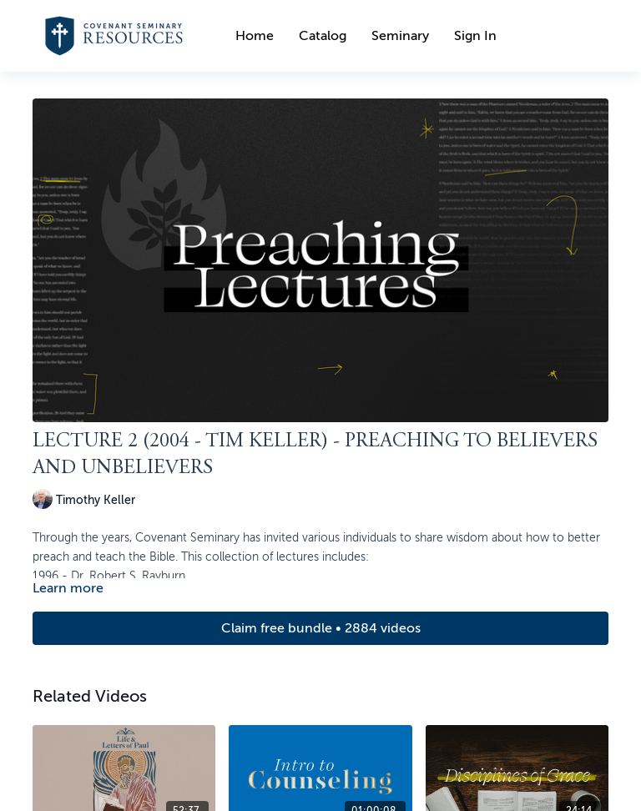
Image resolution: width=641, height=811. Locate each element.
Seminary (400, 35)
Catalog (322, 35)
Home (254, 35)
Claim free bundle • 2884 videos (321, 628)
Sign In (475, 35)
